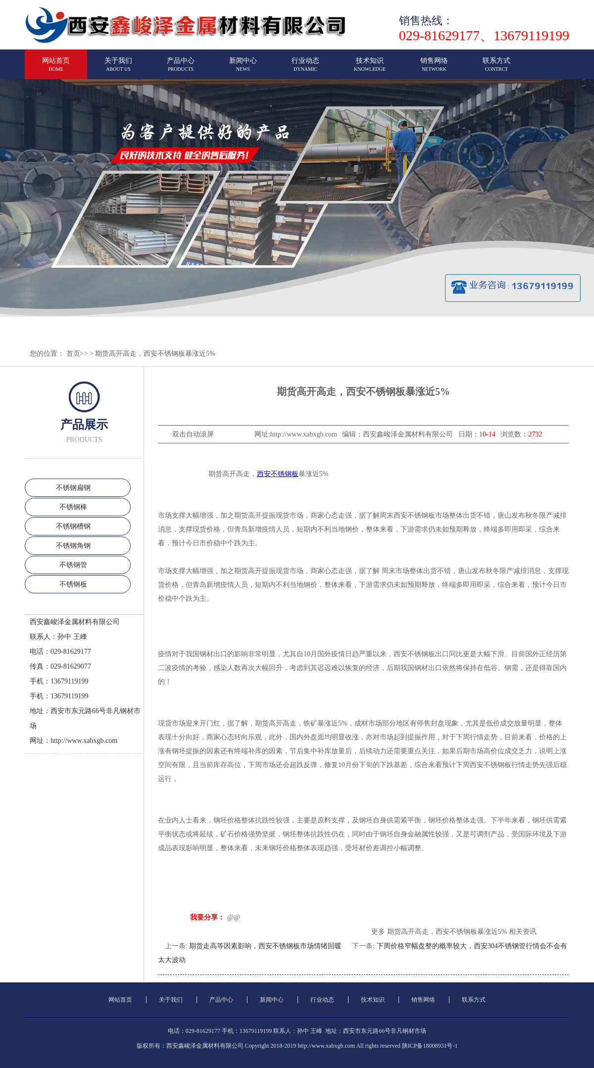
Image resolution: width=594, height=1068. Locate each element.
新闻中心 (243, 68)
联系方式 (496, 68)
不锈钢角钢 (73, 545)
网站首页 (56, 68)
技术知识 (370, 68)
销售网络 (434, 68)
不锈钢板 (73, 584)
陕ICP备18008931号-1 (430, 1045)
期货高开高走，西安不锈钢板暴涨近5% (155, 353)
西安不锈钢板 (277, 474)
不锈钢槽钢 (73, 526)
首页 (73, 353)
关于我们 (118, 68)
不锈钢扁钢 (73, 487)
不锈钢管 (73, 565)
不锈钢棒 (73, 507)
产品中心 (181, 68)
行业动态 (305, 68)
